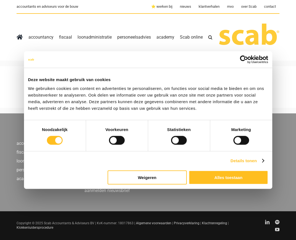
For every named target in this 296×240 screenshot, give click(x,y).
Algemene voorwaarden (153, 223)
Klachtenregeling (214, 223)
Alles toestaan (228, 177)
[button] (210, 37)
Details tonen (244, 160)
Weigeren (147, 177)
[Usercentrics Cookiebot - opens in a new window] (244, 59)
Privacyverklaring (186, 223)
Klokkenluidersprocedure (35, 228)
